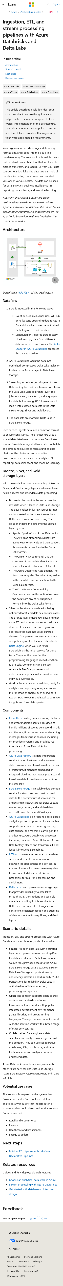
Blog (9, 1261)
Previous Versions (33, 1256)
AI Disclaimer (13, 1256)
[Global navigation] (3, 5)
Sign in (56, 4)
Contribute (23, 1261)
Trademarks (30, 1271)
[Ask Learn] (51, 12)
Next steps (10, 73)
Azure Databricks (19, 816)
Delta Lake (15, 887)
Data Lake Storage (19, 788)
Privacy (36, 1261)
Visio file (22, 292)
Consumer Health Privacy (20, 1266)
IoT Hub (13, 854)
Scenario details (13, 69)
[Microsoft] (31, 4)
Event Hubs (15, 718)
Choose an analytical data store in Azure (32, 1180)
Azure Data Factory (20, 755)
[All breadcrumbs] (6, 12)
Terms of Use (13, 1271)
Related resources (14, 78)
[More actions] (57, 12)
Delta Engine (16, 645)
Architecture (11, 64)
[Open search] (48, 5)
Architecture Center (30, 11)
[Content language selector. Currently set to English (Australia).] (20, 1233)
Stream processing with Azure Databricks (33, 1184)
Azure (14, 11)
